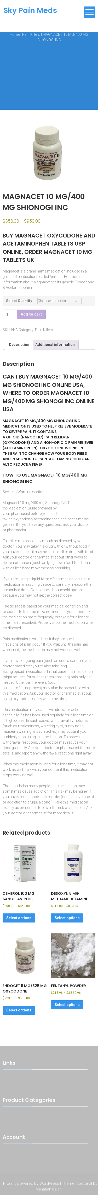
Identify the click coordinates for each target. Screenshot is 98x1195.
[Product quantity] (9, 315)
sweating (23, 731)
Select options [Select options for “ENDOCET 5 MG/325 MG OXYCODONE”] (18, 1010)
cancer (76, 661)
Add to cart (31, 314)
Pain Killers (31, 34)
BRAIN (15, 453)
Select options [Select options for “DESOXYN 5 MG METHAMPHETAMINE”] (67, 918)
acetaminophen (47, 519)
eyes (59, 726)
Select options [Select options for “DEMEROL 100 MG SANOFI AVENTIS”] (18, 918)
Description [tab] (19, 345)
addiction (41, 791)
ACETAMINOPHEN (20, 448)
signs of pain (20, 644)
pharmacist (20, 514)
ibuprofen (16, 688)
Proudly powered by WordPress (31, 1184)
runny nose (74, 726)
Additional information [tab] (55, 345)
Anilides (56, 277)
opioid (19, 671)
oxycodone (22, 519)
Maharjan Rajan (49, 1189)
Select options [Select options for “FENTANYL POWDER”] (67, 1005)
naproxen (33, 688)
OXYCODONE (16, 442)
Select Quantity (19, 301)
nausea (24, 552)
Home (15, 34)
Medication (17, 508)
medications (21, 639)
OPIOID (13, 437)
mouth (47, 541)
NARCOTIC (32, 437)
